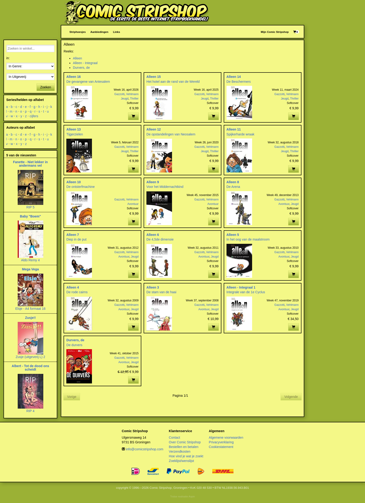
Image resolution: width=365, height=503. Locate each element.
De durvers (74, 345)
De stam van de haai (161, 292)
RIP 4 (30, 411)
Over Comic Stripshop (185, 442)
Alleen (77, 58)
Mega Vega (30, 269)
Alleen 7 (72, 235)
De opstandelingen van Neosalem (170, 134)
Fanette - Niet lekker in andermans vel (30, 163)
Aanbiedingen (99, 31)
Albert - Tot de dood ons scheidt (30, 367)
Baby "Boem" (30, 216)
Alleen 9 (152, 182)
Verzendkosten (179, 451)
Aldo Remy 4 (30, 260)
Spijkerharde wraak (240, 134)
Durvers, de (81, 67)
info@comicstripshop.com (144, 449)
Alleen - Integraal (85, 63)
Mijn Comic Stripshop (275, 31)
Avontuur (133, 204)
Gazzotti (119, 94)
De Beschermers (238, 81)
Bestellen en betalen (183, 447)
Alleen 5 (232, 235)
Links (116, 31)
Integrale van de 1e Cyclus (245, 292)
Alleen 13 (73, 129)
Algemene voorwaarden (226, 437)
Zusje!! (30, 318)
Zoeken (45, 87)
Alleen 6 (152, 235)
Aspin (192, 496)
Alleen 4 (72, 287)
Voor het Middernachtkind (164, 187)
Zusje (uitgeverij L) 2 (30, 357)
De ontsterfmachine (80, 187)
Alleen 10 (73, 182)
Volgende (291, 397)
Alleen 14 (233, 77)
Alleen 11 (233, 129)
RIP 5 (30, 207)
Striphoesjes (77, 31)
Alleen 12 (153, 129)
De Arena (233, 187)
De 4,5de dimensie (160, 239)
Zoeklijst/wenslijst (181, 461)
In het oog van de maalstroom (248, 239)
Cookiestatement (221, 447)
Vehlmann (132, 94)
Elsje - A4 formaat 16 (30, 308)
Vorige (71, 397)
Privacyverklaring (221, 442)
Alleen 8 (232, 182)
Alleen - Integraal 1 (240, 287)
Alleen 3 (152, 287)
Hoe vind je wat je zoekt (186, 456)
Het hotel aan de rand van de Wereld (173, 81)
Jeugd (124, 98)
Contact (174, 437)
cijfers (34, 116)
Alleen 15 (153, 77)
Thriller (134, 98)
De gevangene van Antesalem (88, 81)
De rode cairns (77, 292)
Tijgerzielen (74, 134)
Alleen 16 (73, 77)
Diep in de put (76, 239)
